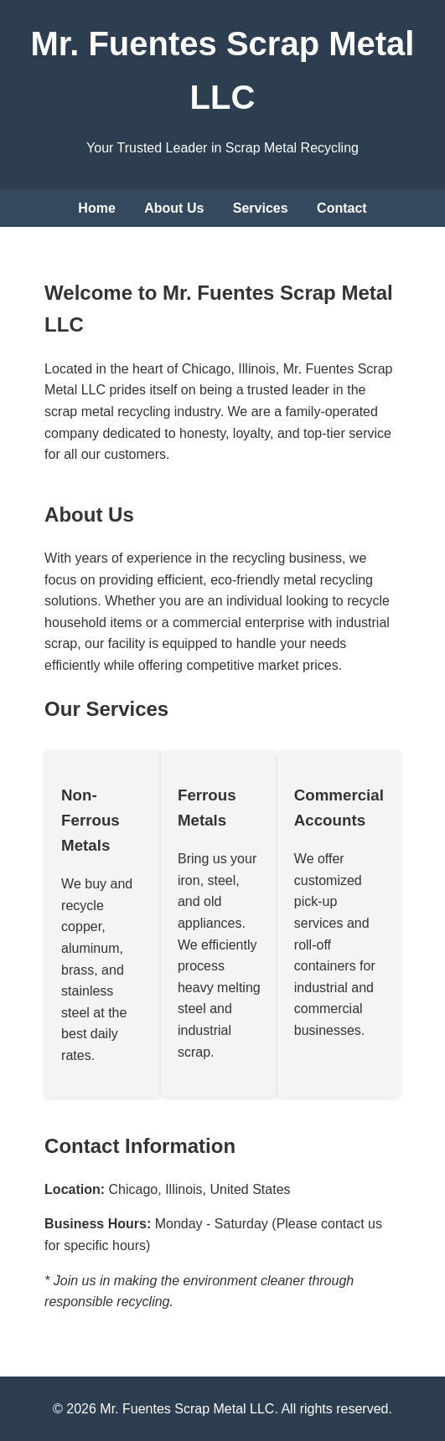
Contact (342, 208)
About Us (174, 208)
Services (260, 208)
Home (96, 208)
